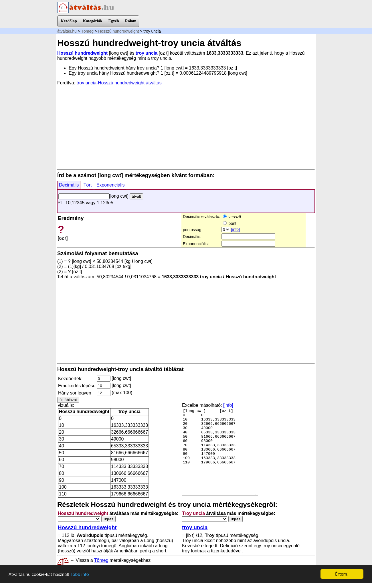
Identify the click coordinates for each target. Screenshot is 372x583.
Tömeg (87, 31)
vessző (232, 217)
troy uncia (146, 53)
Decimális (69, 185)
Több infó (80, 574)
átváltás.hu (67, 31)
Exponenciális (110, 185)
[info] (235, 229)
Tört (88, 185)
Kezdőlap (69, 21)
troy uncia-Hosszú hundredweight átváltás (119, 82)
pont (229, 223)
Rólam (130, 21)
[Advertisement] (186, 127)
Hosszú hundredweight (118, 31)
